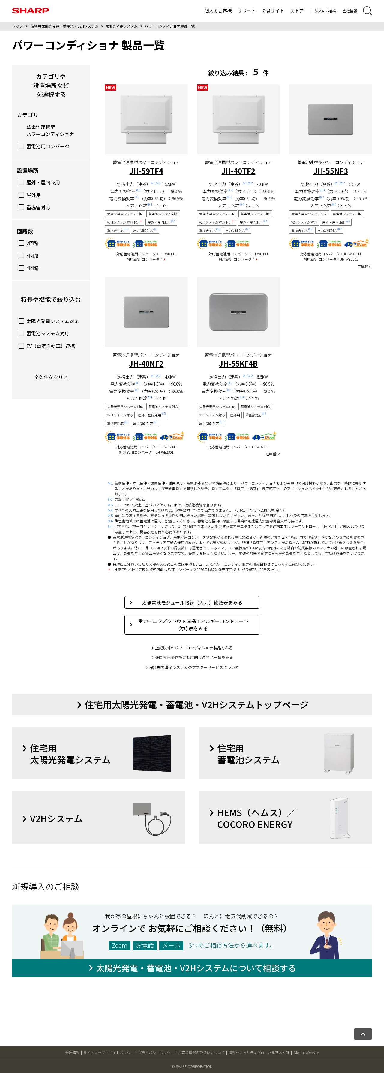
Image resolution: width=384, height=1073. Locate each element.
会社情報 (350, 10)
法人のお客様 (326, 10)
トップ (17, 25)
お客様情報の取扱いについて (201, 1052)
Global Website (306, 1052)
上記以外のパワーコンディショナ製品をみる (194, 648)
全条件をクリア (51, 377)
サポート (247, 10)
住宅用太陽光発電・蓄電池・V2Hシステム (64, 25)
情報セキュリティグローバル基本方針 (259, 1052)
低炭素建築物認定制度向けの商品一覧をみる (194, 657)
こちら (279, 563)
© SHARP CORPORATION (192, 1066)
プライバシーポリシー (156, 1052)
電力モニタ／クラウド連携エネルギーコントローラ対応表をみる (189, 624)
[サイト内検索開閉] (367, 10)
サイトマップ (94, 1052)
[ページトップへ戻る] (363, 1034)
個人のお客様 (218, 10)
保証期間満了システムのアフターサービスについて (194, 667)
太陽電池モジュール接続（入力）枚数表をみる (186, 602)
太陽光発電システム (121, 25)
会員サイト (273, 10)
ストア (297, 10)
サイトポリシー (121, 1052)
